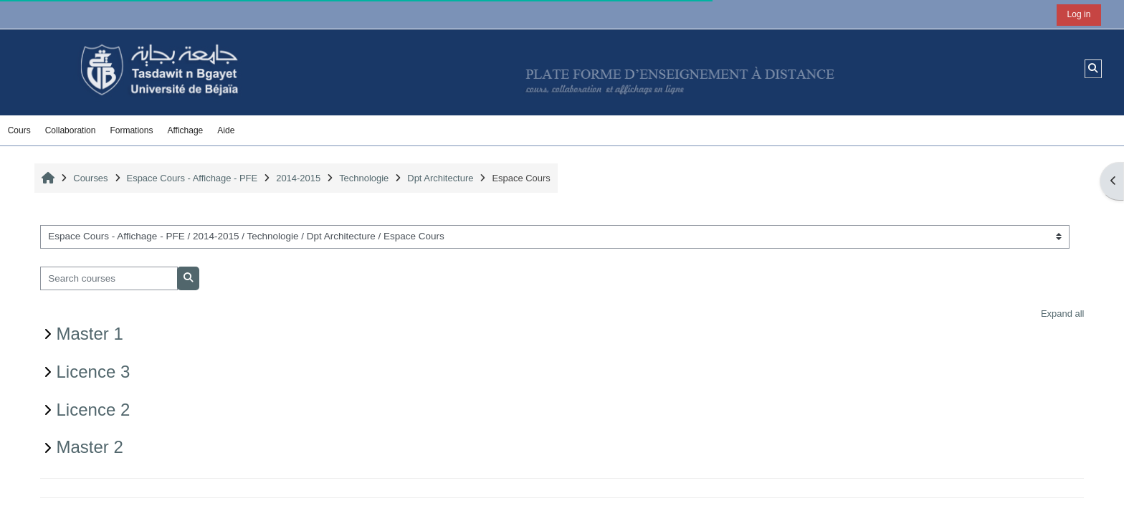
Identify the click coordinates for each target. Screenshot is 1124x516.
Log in (1079, 14)
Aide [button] (225, 130)
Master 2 (90, 447)
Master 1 (90, 333)
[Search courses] (109, 278)
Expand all (1063, 313)
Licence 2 (93, 409)
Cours (19, 130)
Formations (131, 130)
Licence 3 (93, 371)
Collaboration (70, 130)
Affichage (185, 130)
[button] (1093, 68)
